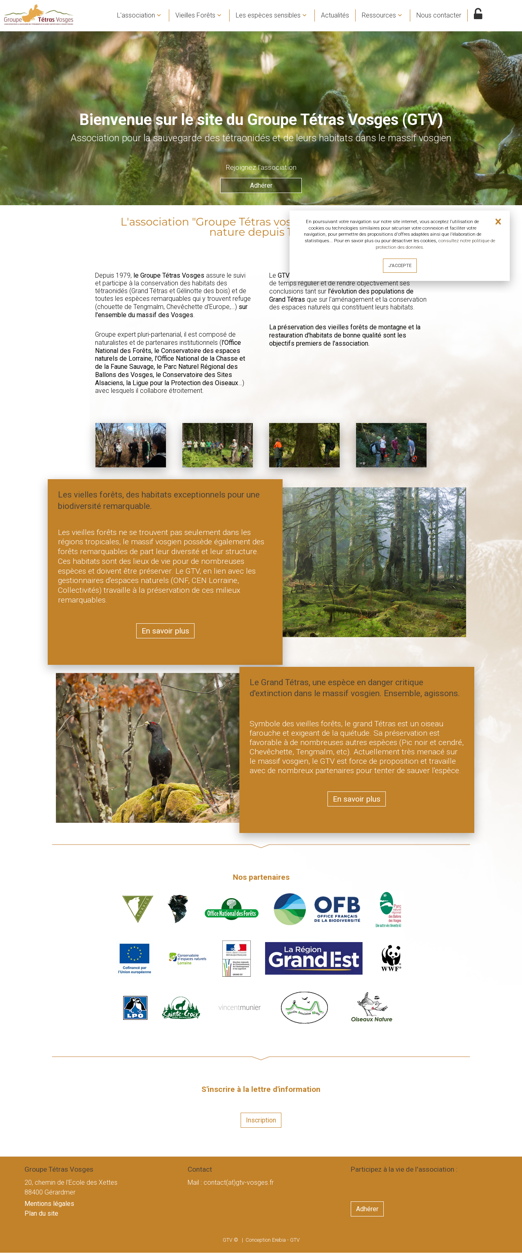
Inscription (261, 1125)
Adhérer (261, 194)
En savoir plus (165, 635)
